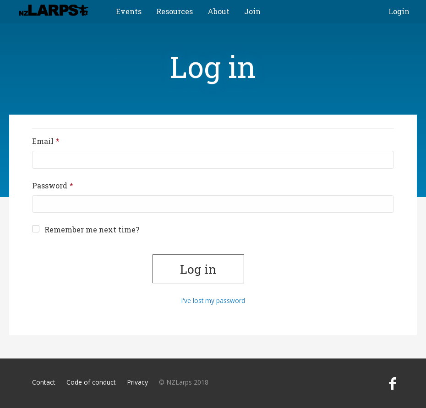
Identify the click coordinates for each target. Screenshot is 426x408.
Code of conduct (91, 382)
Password (65, 185)
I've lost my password (213, 300)
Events (129, 11)
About (218, 11)
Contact (43, 382)
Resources (174, 11)
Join (252, 11)
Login (399, 11)
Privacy (137, 382)
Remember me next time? (85, 229)
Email (58, 141)
